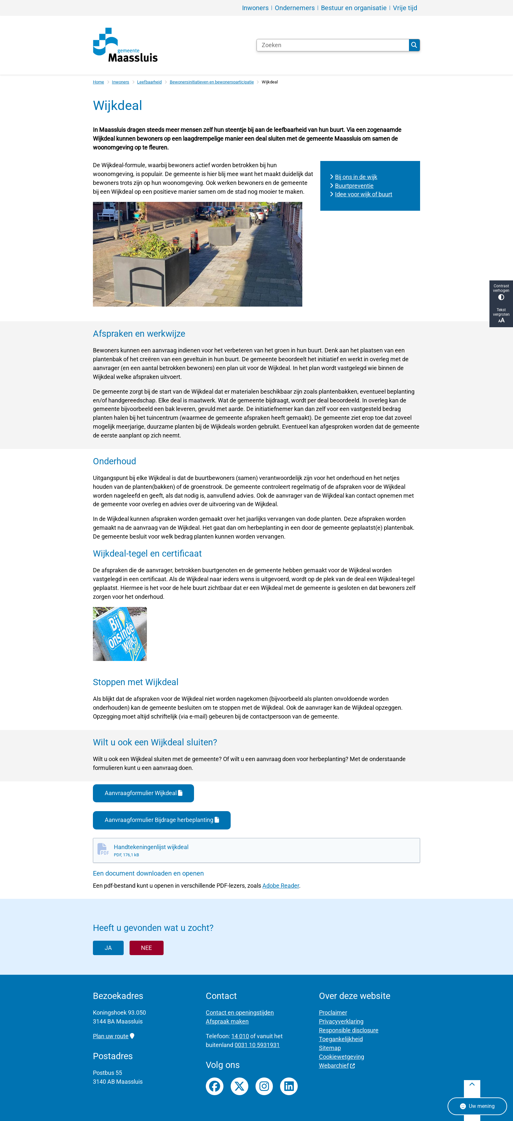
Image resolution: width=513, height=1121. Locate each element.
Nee (146, 947)
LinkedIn (289, 1086)
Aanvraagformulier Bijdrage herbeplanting (162, 819)
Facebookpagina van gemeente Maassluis (214, 1086)
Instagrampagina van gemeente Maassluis (264, 1086)
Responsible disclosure (349, 1030)
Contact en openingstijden (240, 1012)
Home (98, 82)
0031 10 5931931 (257, 1044)
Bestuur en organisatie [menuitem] (354, 8)
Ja (108, 947)
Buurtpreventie (354, 185)
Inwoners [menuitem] (255, 8)
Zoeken (414, 45)
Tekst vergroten (501, 316)
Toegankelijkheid (341, 1039)
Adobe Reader (280, 885)
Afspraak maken (227, 1021)
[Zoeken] (333, 45)
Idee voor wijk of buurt (363, 194)
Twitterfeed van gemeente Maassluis (239, 1086)
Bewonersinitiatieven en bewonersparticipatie (212, 82)
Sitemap (330, 1047)
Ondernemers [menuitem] (295, 8)
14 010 (240, 1036)
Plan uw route (113, 1036)
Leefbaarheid (149, 82)
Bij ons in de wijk (356, 176)
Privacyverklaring (341, 1021)
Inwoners (120, 82)
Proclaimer (333, 1012)
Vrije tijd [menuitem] (405, 8)
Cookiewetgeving (341, 1056)
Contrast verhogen (501, 292)
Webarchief (337, 1065)
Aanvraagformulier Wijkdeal (143, 793)
